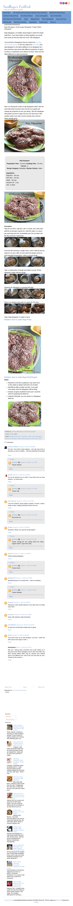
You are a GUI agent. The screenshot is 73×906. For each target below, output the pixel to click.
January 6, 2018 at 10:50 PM (22, 553)
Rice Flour (35, 438)
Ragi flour (28, 438)
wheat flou (7, 44)
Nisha (10, 635)
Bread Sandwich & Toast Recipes (12, 19)
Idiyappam (39, 436)
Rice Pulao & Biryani (26, 16)
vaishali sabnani (13, 446)
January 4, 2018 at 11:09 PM (21, 475)
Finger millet (31, 436)
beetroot (15, 44)
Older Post (41, 687)
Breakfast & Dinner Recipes (57, 12)
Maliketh (58, 900)
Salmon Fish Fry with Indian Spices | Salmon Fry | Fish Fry (18, 796)
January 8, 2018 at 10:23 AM (22, 614)
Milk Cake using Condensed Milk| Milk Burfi (18, 778)
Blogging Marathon (15, 436)
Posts (8, 716)
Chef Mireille (12, 625)
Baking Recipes (35, 19)
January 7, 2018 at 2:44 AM (24, 578)
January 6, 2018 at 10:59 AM (21, 527)
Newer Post (8, 687)
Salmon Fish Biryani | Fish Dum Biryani (18, 812)
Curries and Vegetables (41, 16)
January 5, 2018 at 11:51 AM (25, 501)
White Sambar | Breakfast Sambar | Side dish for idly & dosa (18, 728)
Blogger (36, 902)
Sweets (26, 19)
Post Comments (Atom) (19, 690)
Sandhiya (15, 462)
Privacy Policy (8, 900)
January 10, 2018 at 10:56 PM (25, 625)
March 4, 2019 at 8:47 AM (23, 647)
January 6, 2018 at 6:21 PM (28, 539)
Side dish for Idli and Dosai (10, 16)
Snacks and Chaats (61, 19)
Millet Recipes (7, 22)
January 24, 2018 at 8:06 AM (20, 635)
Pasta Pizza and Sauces (20, 22)
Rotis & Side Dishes (56, 16)
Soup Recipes (33, 22)
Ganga (10, 527)
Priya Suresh (12, 501)
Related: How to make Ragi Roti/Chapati (20, 377)
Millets (19, 438)
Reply (9, 455)
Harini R (10, 553)
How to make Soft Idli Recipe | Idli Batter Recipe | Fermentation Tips (18, 847)
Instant (7, 438)
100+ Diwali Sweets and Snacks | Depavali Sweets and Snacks (30, 12)
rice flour (38, 42)
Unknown (11, 614)
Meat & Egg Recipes (47, 19)
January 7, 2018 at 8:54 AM (28, 565)
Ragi (23, 438)
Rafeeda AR (11, 578)
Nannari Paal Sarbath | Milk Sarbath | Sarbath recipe (18, 829)
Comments (10, 719)
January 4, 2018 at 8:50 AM (27, 446)
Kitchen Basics (43, 22)
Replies (12, 459)
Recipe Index (6, 12)
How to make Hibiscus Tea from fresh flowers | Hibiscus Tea (18, 884)
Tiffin (40, 438)
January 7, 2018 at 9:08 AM (22, 602)
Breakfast (24, 436)
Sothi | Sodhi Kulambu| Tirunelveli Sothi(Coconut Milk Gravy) (15, 865)
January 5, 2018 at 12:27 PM (28, 462)
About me (53, 22)
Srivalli (10, 475)
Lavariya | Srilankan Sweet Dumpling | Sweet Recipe (18, 761)
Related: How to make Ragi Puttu (18, 320)
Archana (10, 602)
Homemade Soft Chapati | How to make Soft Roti (18, 743)
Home (25, 687)
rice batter (36, 44)
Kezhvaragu (13, 438)
